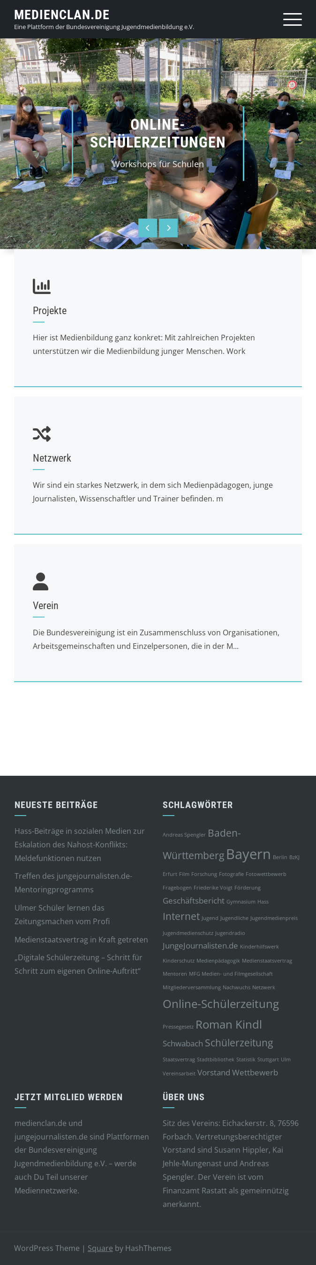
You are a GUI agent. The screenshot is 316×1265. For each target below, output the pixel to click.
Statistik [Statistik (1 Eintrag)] (246, 1059)
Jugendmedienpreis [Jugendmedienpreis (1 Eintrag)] (274, 918)
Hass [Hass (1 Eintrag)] (263, 901)
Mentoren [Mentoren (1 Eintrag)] (175, 974)
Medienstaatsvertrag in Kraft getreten (81, 939)
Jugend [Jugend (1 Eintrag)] (210, 918)
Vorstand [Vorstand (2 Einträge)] (213, 1072)
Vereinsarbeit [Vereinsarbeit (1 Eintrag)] (179, 1073)
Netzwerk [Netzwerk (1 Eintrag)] (263, 987)
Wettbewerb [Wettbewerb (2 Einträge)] (255, 1072)
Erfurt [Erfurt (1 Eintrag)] (170, 874)
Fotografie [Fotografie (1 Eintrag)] (231, 874)
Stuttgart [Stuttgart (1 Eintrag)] (268, 1059)
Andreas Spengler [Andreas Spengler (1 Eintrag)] (184, 834)
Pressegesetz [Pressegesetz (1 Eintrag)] (178, 1026)
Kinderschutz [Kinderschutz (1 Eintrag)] (179, 960)
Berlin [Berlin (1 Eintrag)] (280, 857)
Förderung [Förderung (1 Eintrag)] (247, 887)
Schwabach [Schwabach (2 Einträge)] (183, 1043)
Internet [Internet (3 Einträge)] (181, 916)
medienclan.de (62, 14)
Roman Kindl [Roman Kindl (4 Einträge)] (229, 1024)
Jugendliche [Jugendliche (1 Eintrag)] (234, 918)
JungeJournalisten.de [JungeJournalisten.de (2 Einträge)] (200, 945)
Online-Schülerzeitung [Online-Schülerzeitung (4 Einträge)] (221, 1003)
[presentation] (147, 228)
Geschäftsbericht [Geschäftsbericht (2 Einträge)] (194, 900)
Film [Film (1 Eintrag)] (184, 874)
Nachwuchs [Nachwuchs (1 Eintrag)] (236, 987)
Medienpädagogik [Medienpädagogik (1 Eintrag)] (218, 960)
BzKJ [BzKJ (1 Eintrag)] (294, 857)
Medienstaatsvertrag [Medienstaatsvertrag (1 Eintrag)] (267, 960)
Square (100, 1248)
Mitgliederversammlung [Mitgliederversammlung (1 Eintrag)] (192, 987)
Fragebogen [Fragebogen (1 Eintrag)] (177, 887)
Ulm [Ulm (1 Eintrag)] (286, 1059)
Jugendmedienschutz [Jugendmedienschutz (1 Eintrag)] (188, 933)
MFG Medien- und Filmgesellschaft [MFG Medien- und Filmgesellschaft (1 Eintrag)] (231, 974)
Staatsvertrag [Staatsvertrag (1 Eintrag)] (179, 1059)
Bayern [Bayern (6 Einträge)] (248, 854)
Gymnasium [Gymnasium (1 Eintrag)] (241, 901)
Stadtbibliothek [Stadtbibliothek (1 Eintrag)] (215, 1059)
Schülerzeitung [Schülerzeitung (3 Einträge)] (239, 1042)
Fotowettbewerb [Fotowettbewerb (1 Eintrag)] (266, 874)
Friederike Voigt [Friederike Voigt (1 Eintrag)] (213, 887)
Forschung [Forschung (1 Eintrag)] (204, 874)
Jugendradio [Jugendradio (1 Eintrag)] (230, 933)
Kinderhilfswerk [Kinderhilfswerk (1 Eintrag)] (259, 946)
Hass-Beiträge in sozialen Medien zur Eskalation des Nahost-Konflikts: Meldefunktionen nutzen (80, 844)
